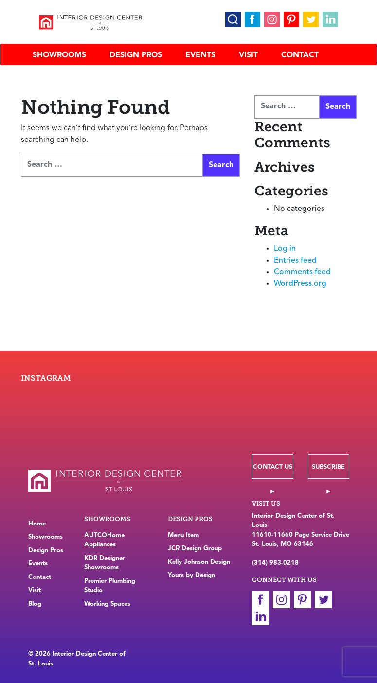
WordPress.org (300, 284)
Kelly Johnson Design (199, 562)
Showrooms (59, 55)
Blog (34, 604)
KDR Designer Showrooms (104, 563)
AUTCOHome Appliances (104, 540)
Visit (248, 55)
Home (37, 524)
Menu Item (183, 535)
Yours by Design (191, 575)
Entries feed (295, 260)
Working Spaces (107, 604)
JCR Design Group (195, 548)
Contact (300, 55)
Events (200, 55)
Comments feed (302, 272)
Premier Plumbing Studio (109, 586)
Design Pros (135, 55)
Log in (285, 249)
